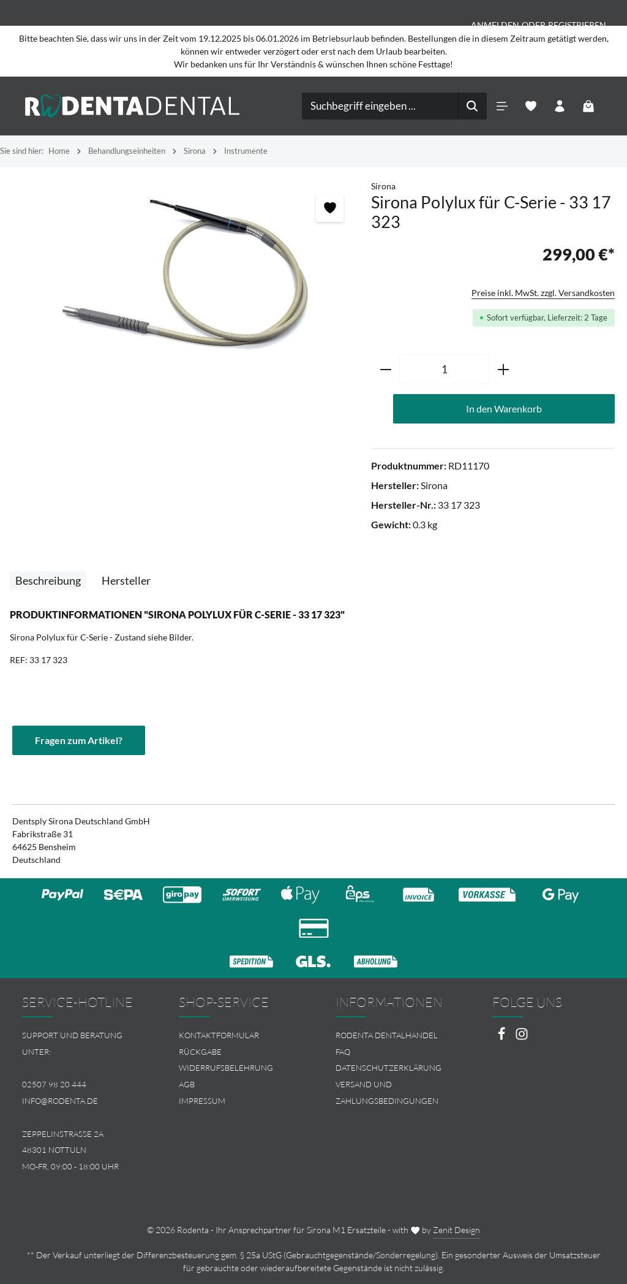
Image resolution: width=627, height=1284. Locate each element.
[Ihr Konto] (560, 106)
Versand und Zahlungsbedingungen (387, 1092)
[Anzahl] (444, 369)
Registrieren (577, 25)
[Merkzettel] (531, 106)
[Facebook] (502, 1037)
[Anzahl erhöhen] (503, 369)
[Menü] (502, 106)
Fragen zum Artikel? (78, 740)
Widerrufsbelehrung (226, 1068)
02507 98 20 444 (54, 1084)
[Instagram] (521, 1037)
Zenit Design (456, 1230)
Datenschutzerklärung (388, 1068)
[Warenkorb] (589, 106)
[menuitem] (235, 1035)
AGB (187, 1084)
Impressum (202, 1101)
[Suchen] (472, 106)
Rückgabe (200, 1052)
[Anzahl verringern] (385, 369)
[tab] (48, 580)
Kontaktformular (219, 1035)
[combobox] (380, 106)
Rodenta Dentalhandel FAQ (387, 1043)
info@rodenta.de (60, 1101)
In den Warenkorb (504, 408)
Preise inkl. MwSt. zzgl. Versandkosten (543, 292)
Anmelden (495, 25)
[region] (185, 277)
